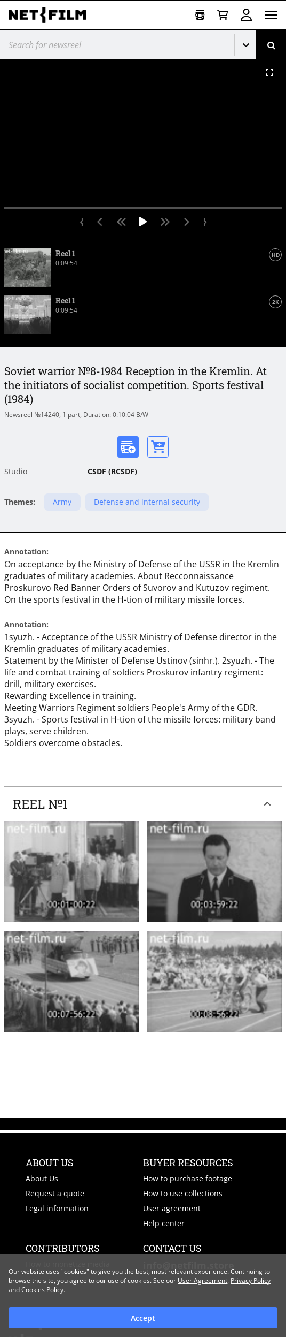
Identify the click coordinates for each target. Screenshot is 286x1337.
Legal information (57, 1208)
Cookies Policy (42, 1289)
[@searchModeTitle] (113, 44)
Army (62, 502)
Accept (143, 1318)
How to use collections (183, 1193)
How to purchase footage (187, 1178)
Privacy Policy (251, 1280)
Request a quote (55, 1193)
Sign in (246, 15)
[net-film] (51, 15)
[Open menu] (271, 15)
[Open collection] (199, 15)
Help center (164, 1223)
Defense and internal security (147, 502)
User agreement (172, 1208)
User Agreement (202, 1280)
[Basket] (222, 15)
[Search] (271, 44)
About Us (42, 1178)
